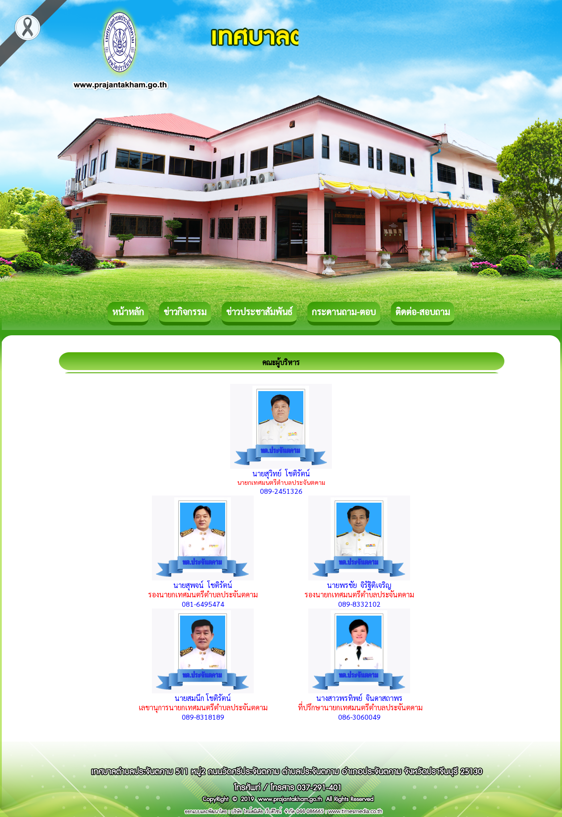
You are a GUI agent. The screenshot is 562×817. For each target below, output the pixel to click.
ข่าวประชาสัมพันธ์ (259, 311)
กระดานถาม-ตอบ (344, 311)
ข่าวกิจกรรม (185, 311)
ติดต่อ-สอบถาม (422, 311)
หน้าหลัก (128, 311)
